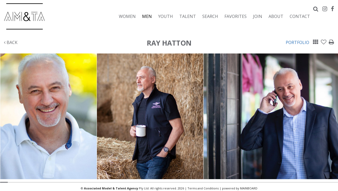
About (276, 16)
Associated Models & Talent (50, 16)
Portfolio (297, 42)
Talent (187, 16)
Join (257, 16)
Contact (300, 16)
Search (210, 16)
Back (10, 42)
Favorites (235, 16)
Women (127, 16)
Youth (165, 16)
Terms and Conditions (203, 188)
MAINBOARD (248, 188)
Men (147, 16)
